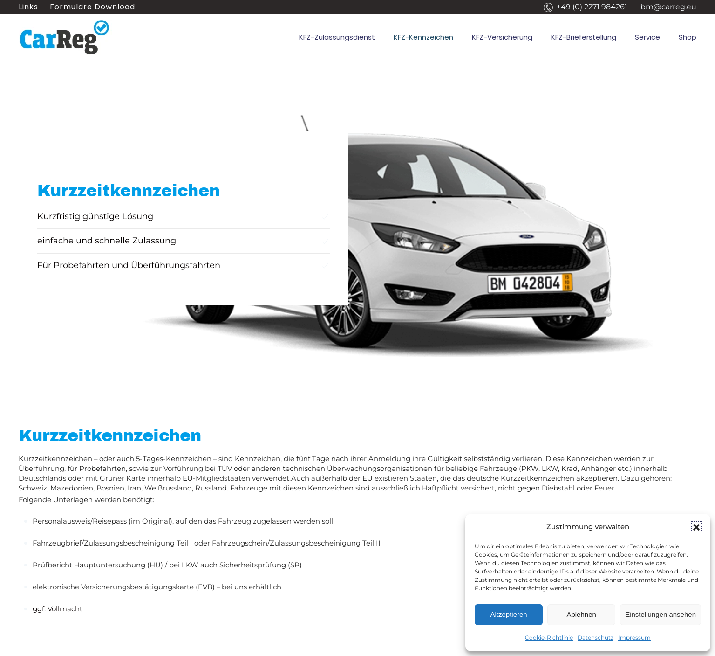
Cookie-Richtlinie (549, 637)
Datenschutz (595, 637)
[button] (696, 527)
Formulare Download (92, 6)
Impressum (634, 637)
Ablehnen (581, 614)
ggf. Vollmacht (57, 609)
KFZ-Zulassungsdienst (337, 37)
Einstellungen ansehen (660, 614)
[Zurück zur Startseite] (65, 37)
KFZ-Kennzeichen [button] (423, 37)
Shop (687, 37)
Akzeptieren (508, 614)
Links (28, 6)
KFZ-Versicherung (502, 37)
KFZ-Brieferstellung (583, 37)
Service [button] (647, 37)
